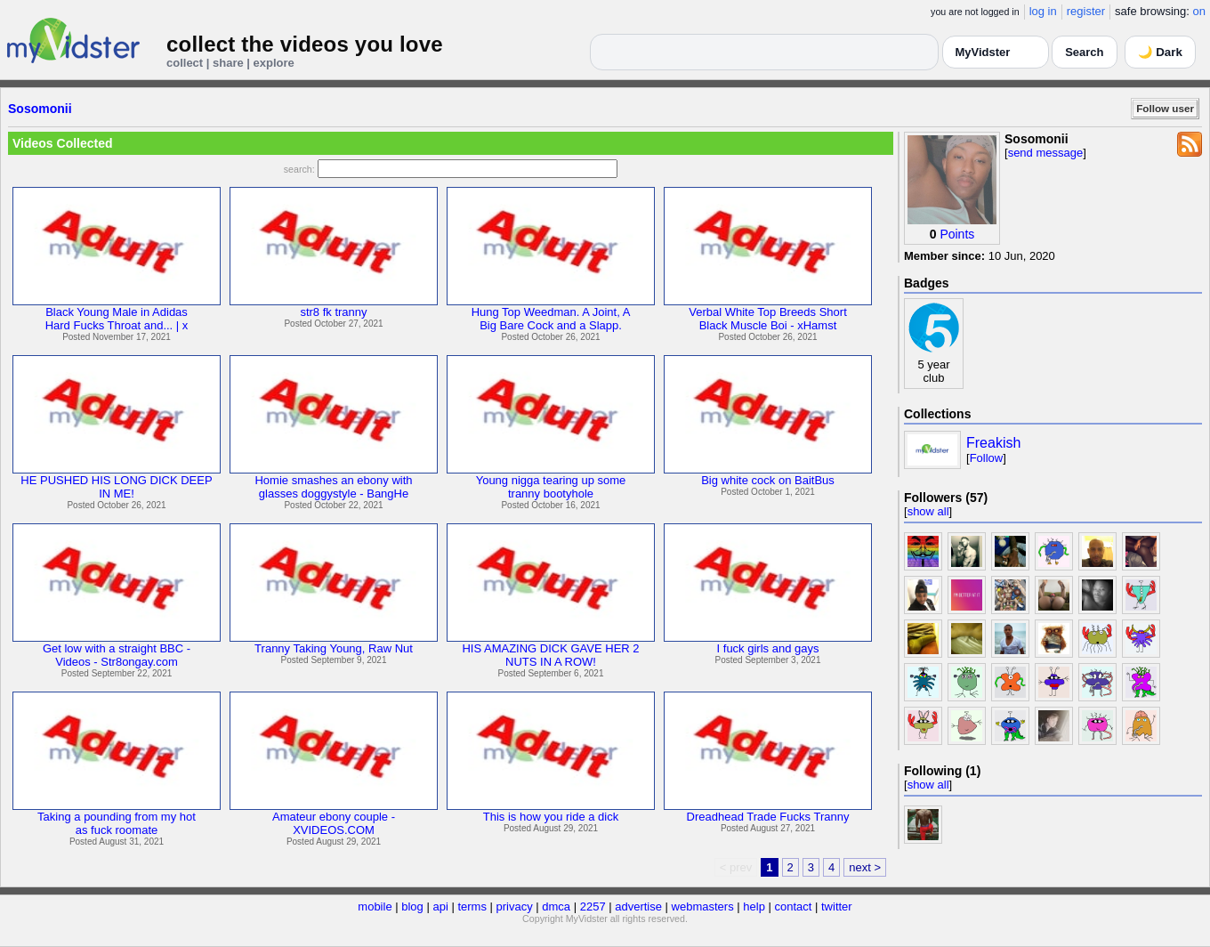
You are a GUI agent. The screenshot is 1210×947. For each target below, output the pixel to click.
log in (1043, 11)
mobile (374, 906)
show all (928, 511)
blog (412, 906)
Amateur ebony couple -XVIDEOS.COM (333, 823)
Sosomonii (40, 108)
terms (472, 906)
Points (957, 234)
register (1086, 11)
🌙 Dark (1160, 52)
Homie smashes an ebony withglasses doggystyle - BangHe (333, 487)
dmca (556, 906)
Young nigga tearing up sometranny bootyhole (551, 487)
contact (792, 906)
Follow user (1165, 108)
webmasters (703, 906)
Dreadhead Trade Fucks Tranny (768, 816)
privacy (514, 906)
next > (865, 867)
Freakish (993, 442)
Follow (987, 458)
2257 (593, 906)
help (754, 906)
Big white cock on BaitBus (768, 480)
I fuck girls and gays (768, 648)
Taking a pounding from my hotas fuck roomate (116, 823)
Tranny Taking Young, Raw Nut (333, 648)
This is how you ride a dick (550, 816)
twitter (836, 906)
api (440, 906)
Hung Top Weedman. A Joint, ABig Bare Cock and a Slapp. (551, 318)
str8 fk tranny (333, 312)
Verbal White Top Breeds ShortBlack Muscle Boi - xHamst (768, 318)
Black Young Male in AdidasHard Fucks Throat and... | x (117, 318)
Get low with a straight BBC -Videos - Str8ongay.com (116, 655)
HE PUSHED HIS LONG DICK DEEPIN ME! (116, 487)
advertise (638, 906)
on (1199, 11)
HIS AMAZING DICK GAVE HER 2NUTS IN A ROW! (550, 655)
